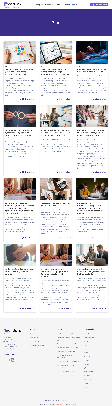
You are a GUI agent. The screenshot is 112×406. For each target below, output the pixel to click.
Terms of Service (70, 404)
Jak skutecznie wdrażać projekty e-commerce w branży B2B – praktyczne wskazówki (91, 69)
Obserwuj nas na (10, 355)
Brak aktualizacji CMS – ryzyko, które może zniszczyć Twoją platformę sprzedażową (91, 132)
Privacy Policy (61, 404)
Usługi (38, 5)
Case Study (49, 5)
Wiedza (67, 5)
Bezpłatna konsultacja (99, 5)
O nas (58, 5)
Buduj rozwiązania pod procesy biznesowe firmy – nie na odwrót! (19, 271)
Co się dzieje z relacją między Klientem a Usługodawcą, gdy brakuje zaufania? (91, 271)
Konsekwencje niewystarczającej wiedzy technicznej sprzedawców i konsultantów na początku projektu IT (89, 208)
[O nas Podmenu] (61, 4)
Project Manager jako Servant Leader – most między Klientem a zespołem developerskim (56, 132)
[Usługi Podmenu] (42, 4)
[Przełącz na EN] (75, 5)
